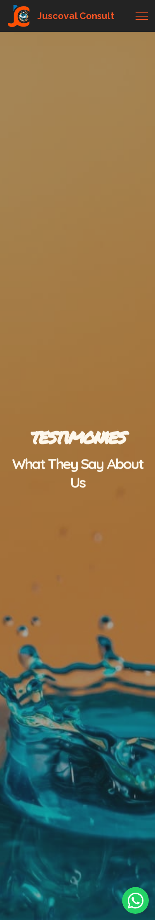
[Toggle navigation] (142, 16)
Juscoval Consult (75, 15)
